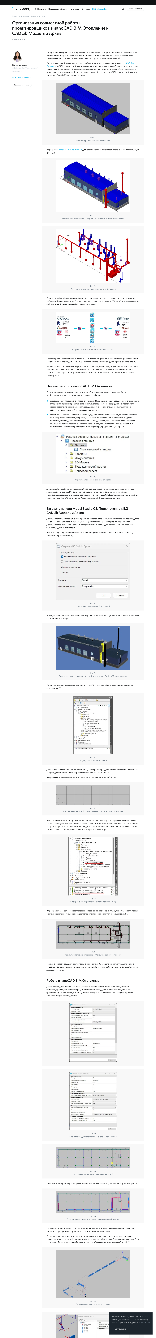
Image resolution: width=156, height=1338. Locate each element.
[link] (21, 9)
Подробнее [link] (144, 1322)
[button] (123, 9)
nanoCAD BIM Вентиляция (70, 149)
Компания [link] (85, 9)
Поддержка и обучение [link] (57, 9)
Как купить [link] (74, 9)
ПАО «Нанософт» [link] (101, 9)
